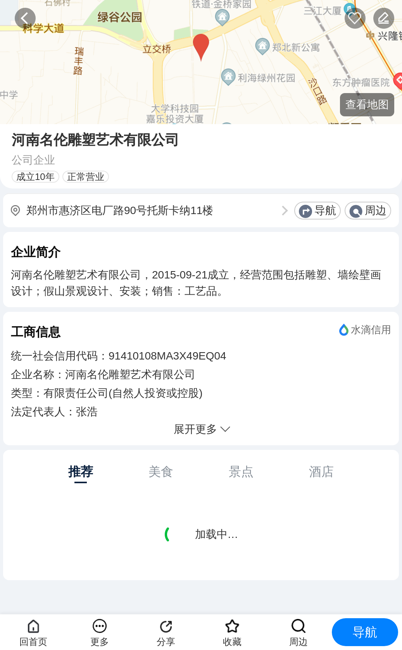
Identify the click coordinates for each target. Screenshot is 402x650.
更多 (99, 641)
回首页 (33, 641)
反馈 (383, 18)
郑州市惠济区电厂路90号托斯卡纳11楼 (119, 210)
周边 (375, 210)
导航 (325, 210)
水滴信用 (371, 329)
